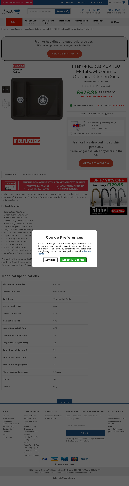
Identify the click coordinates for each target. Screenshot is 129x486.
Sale (14, 22)
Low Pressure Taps (31, 455)
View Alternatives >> (64, 53)
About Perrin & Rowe (32, 445)
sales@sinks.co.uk (115, 429)
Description (10, 174)
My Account (98, 2)
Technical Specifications (34, 174)
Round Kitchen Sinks (32, 453)
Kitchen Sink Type (31, 22)
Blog (26, 442)
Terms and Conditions (53, 416)
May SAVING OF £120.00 (95, 96)
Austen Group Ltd (69, 478)
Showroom (28, 429)
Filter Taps (98, 22)
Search (62, 11)
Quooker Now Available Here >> (17, 2)
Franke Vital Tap (30, 426)
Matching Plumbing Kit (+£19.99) (107, 125)
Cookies (6, 432)
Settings (50, 259)
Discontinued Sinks (31, 29)
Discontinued (15, 29)
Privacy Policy (50, 418)
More (115, 22)
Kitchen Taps (81, 22)
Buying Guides (29, 440)
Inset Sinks (64, 22)
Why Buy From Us (31, 437)
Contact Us (7, 429)
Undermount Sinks (48, 22)
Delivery (67, 2)
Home (3, 29)
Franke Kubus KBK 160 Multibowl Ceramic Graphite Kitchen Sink (68, 29)
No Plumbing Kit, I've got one (87, 133)
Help (82, 2)
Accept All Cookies (73, 259)
